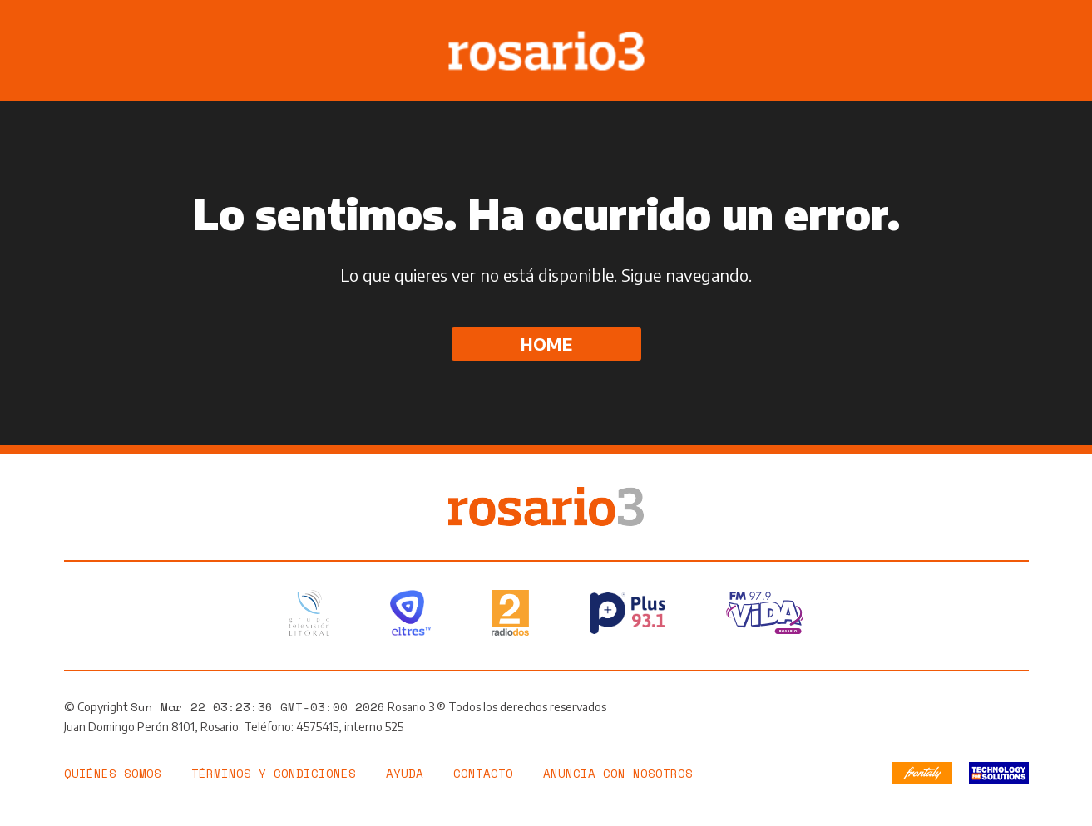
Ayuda (404, 773)
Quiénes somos (112, 773)
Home (546, 343)
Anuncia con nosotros (618, 773)
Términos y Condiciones (273, 773)
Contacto (483, 773)
